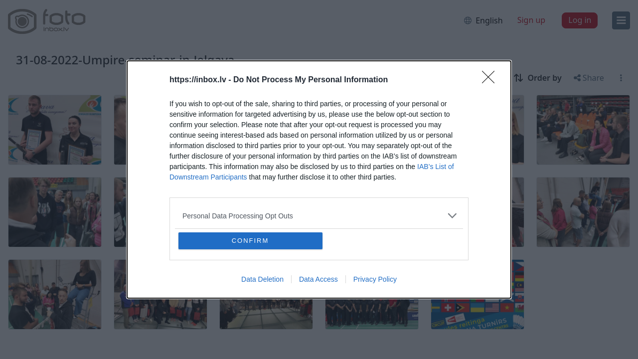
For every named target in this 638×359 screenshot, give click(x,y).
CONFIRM (250, 240)
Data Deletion (262, 279)
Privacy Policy (375, 279)
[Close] (491, 80)
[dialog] (319, 179)
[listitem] (319, 215)
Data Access (318, 279)
